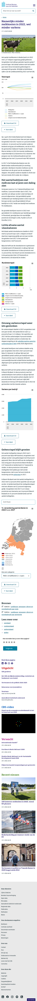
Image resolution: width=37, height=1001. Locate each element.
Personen (4, 932)
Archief (3, 987)
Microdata (4, 901)
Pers (2, 950)
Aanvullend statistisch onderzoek (11, 903)
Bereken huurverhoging (8, 895)
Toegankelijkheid (6, 981)
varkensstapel (8, 629)
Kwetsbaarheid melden (8, 984)
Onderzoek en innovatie (8, 955)
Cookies (3, 978)
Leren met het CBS (6, 961)
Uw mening (31, 1000)
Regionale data (5, 906)
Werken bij (4, 958)
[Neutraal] (9, 642)
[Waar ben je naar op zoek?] (18, 11)
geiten (6, 632)
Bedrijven (4, 924)
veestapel (7, 623)
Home (4, 17)
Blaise (3, 915)
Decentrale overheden (8, 929)
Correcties (4, 964)
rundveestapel (9, 626)
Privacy (3, 935)
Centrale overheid (6, 927)
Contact (3, 947)
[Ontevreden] (6, 642)
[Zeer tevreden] (14, 642)
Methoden (4, 912)
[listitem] (2, 663)
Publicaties (4, 909)
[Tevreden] (12, 642)
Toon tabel (8, 130)
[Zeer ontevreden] (4, 642)
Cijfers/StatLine (6, 892)
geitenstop (17, 475)
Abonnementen (6, 989)
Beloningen (4, 938)
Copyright (4, 976)
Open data (4, 898)
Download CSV (10, 123)
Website (3, 973)
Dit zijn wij (4, 952)
